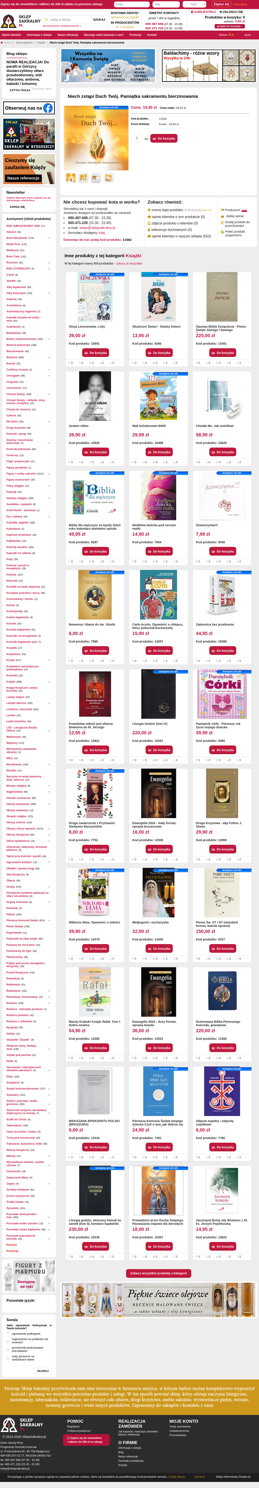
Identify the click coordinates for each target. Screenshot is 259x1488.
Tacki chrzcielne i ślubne (21, 1131)
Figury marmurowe (18, 479)
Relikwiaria (13, 984)
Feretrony (12, 455)
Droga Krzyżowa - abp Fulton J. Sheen (219, 824)
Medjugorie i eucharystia (150, 922)
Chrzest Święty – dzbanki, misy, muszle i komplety (25, 402)
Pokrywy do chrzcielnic (20, 944)
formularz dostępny (86, 233)
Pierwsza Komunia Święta (22, 920)
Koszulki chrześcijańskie (21, 635)
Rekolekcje (13, 978)
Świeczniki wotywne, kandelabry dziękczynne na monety (26, 1112)
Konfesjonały (14, 611)
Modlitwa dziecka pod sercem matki (154, 526)
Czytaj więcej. (176, 1476)
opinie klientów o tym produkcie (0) (178, 217)
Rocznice (12, 262)
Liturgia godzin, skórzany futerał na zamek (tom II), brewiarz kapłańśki (95, 1222)
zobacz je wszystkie (129, 263)
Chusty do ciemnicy (18, 409)
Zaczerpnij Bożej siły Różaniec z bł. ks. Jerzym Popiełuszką (222, 1222)
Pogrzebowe (14, 932)
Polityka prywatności (79, 1430)
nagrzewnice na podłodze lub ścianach (30, 1340)
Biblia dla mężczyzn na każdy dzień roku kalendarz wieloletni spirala (95, 526)
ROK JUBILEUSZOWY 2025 (23, 225)
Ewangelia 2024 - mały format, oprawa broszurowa (154, 824)
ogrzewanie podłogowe (26, 1333)
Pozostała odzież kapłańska (23, 1229)
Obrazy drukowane (17, 804)
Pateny (10, 914)
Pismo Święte (14, 926)
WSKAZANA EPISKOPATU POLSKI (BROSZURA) (94, 1122)
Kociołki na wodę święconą (23, 586)
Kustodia (11, 675)
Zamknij (200, 1476)
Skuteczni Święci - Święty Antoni (156, 326)
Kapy (9, 559)
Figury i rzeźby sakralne (21, 473)
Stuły (9, 1076)
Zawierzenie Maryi (17, 1177)
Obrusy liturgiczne (17, 834)
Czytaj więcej (240, 4)
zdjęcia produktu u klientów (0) (174, 223)
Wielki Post (13, 244)
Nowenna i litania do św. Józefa (92, 624)
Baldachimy (13, 333)
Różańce (11, 1003)
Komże (10, 605)
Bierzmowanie (15, 351)
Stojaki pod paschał (18, 1055)
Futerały (11, 491)
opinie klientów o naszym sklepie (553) (181, 236)
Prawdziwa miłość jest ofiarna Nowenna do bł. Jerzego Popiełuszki (91, 726)
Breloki (10, 363)
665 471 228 (154, 28)
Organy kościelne (17, 902)
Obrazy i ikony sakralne (20, 828)
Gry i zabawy (14, 516)
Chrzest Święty (15, 394)
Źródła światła (15, 1201)
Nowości (11, 1244)
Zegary (10, 1183)
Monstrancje (14, 764)
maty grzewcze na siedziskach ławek (23, 1358)
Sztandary (12, 1094)
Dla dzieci (12, 421)
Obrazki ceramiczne (18, 798)
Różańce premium (17, 1015)
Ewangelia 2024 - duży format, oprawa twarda (154, 1023)
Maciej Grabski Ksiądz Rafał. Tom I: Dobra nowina (95, 1023)
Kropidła (11, 647)
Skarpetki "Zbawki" (18, 1039)
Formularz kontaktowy (130, 1460)
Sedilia (10, 1033)
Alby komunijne (16, 293)
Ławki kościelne (16, 721)
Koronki (11, 623)
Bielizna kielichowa (18, 345)
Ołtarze (10, 880)
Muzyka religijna (16, 785)
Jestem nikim (78, 426)
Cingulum (12, 381)
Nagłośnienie (14, 791)
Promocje (12, 1251)
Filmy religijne (15, 485)
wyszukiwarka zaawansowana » (62, 25)
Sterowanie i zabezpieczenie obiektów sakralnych (23, 1069)
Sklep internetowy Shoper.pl (233, 1476)
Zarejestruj (203, 12)
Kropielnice (13, 654)
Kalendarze (13, 528)
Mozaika (11, 770)
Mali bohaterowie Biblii (149, 426)
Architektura (14, 305)
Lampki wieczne (16, 703)
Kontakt (122, 1465)
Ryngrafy (12, 1027)
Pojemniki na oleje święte (22, 938)
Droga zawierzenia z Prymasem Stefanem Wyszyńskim (92, 824)
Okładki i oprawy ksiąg (20, 868)
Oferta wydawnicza (18, 840)
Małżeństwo (13, 736)
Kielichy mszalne (16, 547)
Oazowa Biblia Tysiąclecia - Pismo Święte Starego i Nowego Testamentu (221, 329)
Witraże (11, 1156)
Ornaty (10, 886)
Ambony (11, 299)
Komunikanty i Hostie (19, 599)
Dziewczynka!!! (207, 525)
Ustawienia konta (179, 1430)
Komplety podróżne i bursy (23, 593)
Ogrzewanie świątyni (19, 862)
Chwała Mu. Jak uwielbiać (215, 426)
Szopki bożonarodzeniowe (22, 1088)
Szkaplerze (13, 1082)
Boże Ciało (13, 256)
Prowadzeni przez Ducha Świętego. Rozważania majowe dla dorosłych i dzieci (158, 1223)
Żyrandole (12, 1208)
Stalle (9, 1061)
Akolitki (11, 280)
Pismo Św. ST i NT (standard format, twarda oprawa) (217, 924)
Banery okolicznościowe (21, 339)
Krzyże (10, 660)
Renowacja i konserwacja (22, 996)
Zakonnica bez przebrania (215, 624)
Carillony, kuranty (17, 369)
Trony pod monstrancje (20, 1137)
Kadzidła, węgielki (17, 522)
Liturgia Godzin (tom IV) (149, 723)
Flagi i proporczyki (17, 461)
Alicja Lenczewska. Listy (87, 326)
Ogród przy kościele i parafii (23, 856)
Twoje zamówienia (180, 1426)
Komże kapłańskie (17, 617)
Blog (120, 1452)
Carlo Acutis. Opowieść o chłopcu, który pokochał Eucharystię (157, 626)
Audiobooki (13, 326)
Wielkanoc (12, 250)
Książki (10, 681)
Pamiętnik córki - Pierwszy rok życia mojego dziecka (218, 725)
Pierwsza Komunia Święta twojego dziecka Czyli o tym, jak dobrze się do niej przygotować (157, 1123)
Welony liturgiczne (17, 1150)
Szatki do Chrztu (16, 1119)
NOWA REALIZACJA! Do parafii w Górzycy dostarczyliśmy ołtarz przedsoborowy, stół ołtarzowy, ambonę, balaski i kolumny (27, 73)
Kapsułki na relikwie (18, 553)
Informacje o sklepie (129, 1447)
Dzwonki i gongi (16, 433)
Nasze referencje (128, 1456)
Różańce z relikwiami (19, 1021)
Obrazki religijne (16, 816)
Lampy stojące (15, 697)
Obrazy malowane (17, 810)
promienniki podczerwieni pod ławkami (27, 1349)
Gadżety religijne (16, 498)
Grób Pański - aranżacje (21, 510)
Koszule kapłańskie (18, 629)
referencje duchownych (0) (171, 230)
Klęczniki (12, 580)
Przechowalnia (178, 1435)
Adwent (11, 231)
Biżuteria (11, 357)
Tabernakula (14, 1125)
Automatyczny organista (21, 311)
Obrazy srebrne (15, 822)
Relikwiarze (13, 990)
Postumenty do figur (19, 951)
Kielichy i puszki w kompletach (17, 567)
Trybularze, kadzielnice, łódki (24, 1143)
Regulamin (73, 1426)
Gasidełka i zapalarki (19, 504)
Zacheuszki (13, 1171)
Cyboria (11, 415)
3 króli (10, 274)
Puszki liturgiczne (17, 972)
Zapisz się (17, 207)
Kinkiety (11, 574)
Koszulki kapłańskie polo (21, 641)
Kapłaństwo (13, 540)
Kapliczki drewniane (18, 534)
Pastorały (12, 908)
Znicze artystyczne (17, 1195)
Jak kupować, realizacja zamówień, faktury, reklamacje (138, 1433)
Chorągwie (13, 375)
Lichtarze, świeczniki (19, 709)
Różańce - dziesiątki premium (24, 1009)
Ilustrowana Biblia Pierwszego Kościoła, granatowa (218, 1023)
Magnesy (11, 742)
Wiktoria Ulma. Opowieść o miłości (94, 922)
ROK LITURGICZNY (18, 268)
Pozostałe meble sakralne (22, 1223)
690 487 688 (154, 24)
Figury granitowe (16, 467)
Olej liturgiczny (15, 874)
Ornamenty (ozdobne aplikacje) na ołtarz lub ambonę (27, 894)
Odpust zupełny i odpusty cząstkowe (215, 1122)
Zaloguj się (231, 12)
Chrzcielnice (14, 387)
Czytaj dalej (20, 90)
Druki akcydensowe (18, 449)
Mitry (9, 758)
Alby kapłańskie (16, 287)
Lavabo (10, 715)
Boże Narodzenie (16, 238)
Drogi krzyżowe (15, 427)
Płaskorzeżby (14, 957)
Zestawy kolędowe (17, 1189)
